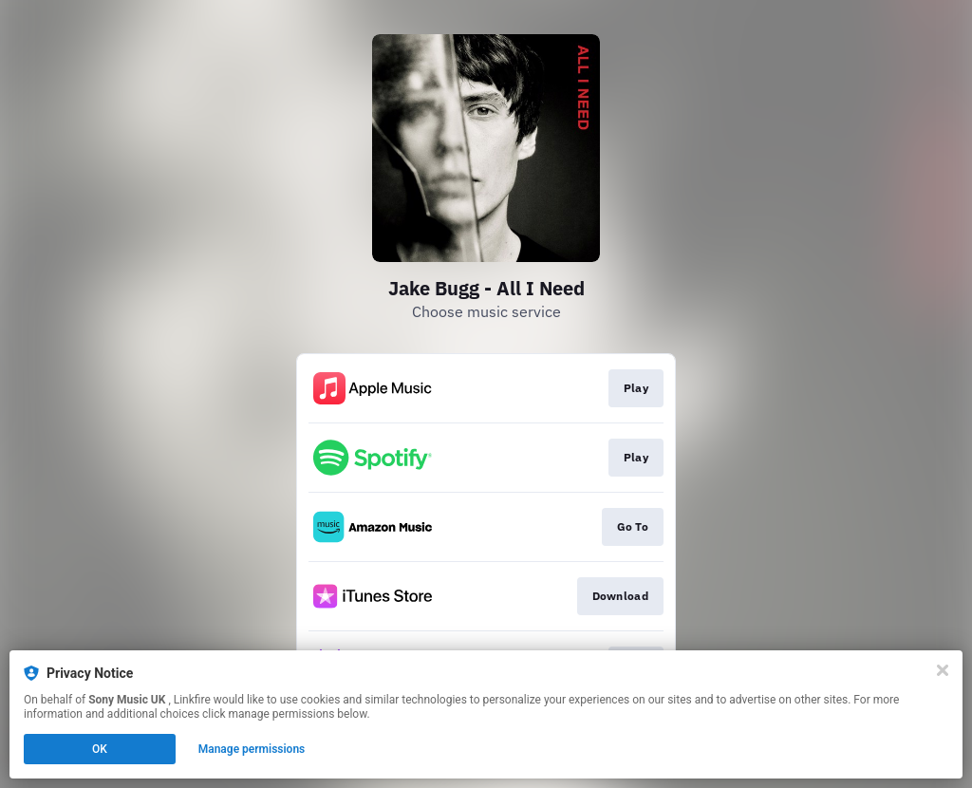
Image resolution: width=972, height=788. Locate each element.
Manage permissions (252, 749)
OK (99, 749)
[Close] (942, 670)
